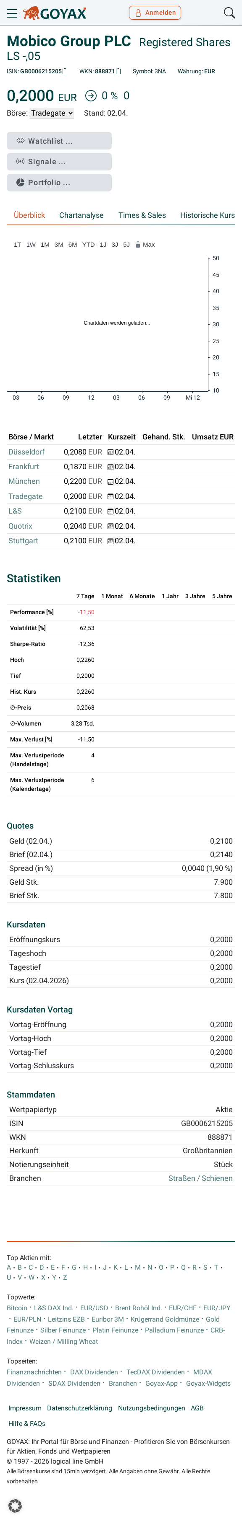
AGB (197, 1408)
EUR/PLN (27, 1319)
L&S (15, 511)
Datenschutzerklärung (79, 1408)
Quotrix (20, 526)
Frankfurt (23, 466)
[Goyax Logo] (54, 13)
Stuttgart (23, 541)
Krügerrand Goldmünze (165, 1319)
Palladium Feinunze (174, 1330)
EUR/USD (94, 1308)
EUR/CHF (183, 1308)
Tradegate (25, 496)
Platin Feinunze (115, 1330)
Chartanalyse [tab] (81, 215)
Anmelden (155, 12)
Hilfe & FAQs (26, 1424)
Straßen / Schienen (200, 1178)
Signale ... (41, 161)
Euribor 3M (108, 1319)
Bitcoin (17, 1308)
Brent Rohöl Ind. (138, 1308)
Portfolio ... (43, 182)
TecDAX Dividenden (155, 1372)
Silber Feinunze (63, 1330)
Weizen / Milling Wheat (63, 1341)
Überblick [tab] (29, 215)
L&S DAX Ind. (54, 1308)
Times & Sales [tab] (142, 215)
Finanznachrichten (34, 1372)
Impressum (25, 1408)
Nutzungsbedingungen (151, 1408)
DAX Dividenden (94, 1372)
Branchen (123, 1383)
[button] (15, 1506)
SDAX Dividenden (74, 1383)
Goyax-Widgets (208, 1383)
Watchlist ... (44, 141)
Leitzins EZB (66, 1319)
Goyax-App (161, 1383)
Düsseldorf (26, 452)
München (24, 481)
